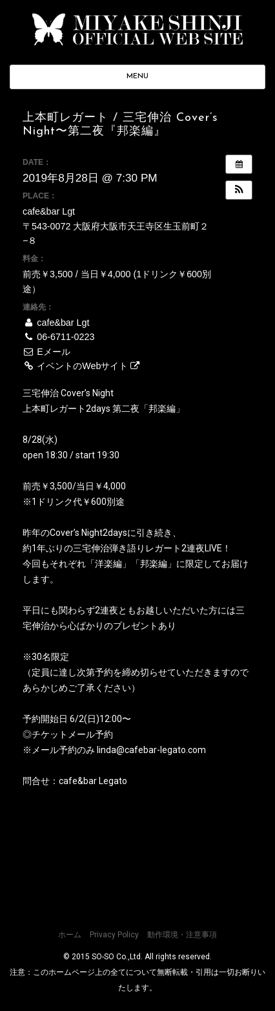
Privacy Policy (114, 934)
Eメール (46, 351)
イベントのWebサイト (81, 366)
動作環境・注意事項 (182, 934)
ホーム (69, 934)
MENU (137, 76)
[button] (239, 190)
